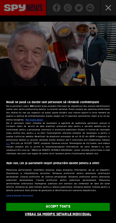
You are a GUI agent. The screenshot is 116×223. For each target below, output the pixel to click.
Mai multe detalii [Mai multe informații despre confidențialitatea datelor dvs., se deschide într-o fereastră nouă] (34, 120)
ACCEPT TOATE (58, 206)
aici (8, 143)
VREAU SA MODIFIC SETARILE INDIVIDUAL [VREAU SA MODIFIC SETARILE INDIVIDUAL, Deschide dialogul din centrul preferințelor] (58, 214)
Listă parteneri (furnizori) (19, 196)
